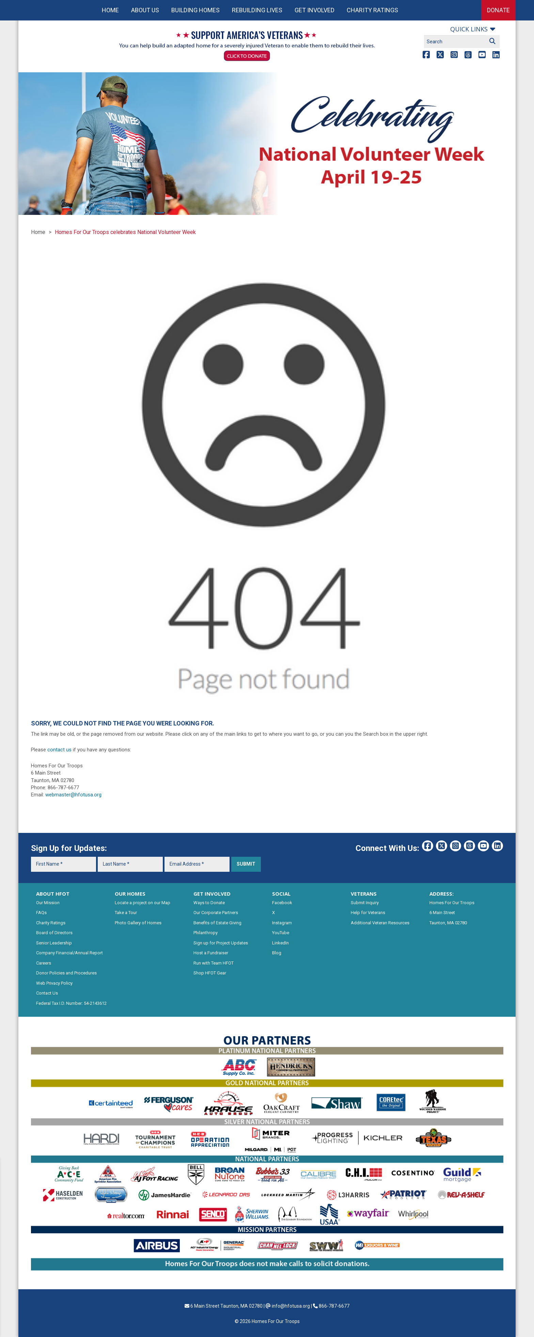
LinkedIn (280, 942)
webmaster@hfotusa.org (73, 795)
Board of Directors (54, 932)
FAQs (41, 912)
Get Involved (314, 10)
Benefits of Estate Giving (217, 922)
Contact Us (47, 993)
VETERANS (364, 893)
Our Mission (48, 902)
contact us (59, 750)
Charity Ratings (372, 10)
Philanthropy (205, 932)
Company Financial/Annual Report (69, 952)
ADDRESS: (441, 893)
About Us (145, 10)
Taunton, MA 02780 (448, 922)
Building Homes (195, 10)
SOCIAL (281, 893)
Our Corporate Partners (215, 912)
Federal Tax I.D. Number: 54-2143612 (71, 1003)
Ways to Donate (209, 902)
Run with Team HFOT (213, 963)
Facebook (282, 902)
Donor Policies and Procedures (66, 972)
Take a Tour (126, 912)
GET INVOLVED (212, 893)
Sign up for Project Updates (220, 942)
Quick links (469, 29)
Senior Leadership (54, 942)
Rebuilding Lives (257, 10)
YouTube (280, 932)
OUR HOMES (130, 893)
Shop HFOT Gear (209, 972)
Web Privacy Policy (54, 983)
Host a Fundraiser (210, 952)
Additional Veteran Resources (380, 922)
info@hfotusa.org (291, 1306)
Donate (498, 10)
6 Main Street (442, 912)
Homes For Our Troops (451, 902)
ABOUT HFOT (52, 893)
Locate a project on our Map (142, 902)
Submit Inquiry (365, 902)
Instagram (282, 922)
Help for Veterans (368, 912)
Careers (43, 963)
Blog (276, 952)
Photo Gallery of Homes (138, 922)
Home (110, 10)
